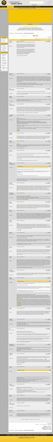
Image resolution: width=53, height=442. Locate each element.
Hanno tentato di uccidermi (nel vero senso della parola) (34, 28)
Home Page (4, 6)
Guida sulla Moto (24, 6)
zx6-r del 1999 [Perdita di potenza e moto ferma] (4, 63)
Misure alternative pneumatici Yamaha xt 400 (4, 68)
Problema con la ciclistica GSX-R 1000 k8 (4, 55)
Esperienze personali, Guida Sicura (29, 33)
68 (46, 38)
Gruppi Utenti (4, 41)
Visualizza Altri (5, 70)
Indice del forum (11, 33)
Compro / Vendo (37, 6)
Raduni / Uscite (30, 6)
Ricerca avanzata (34, 4)
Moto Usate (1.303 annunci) (4, 46)
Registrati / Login (17, 6)
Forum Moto (10, 6)
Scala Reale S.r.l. (22, 437)
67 (44, 38)
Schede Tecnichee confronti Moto (4, 48)
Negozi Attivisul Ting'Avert (4, 50)
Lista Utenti (3, 40)
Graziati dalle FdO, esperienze (22, 28)
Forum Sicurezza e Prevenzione (18, 33)
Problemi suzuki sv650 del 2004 (4, 60)
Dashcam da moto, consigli (4, 66)
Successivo (49, 38)
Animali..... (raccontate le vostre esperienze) (38, 29)
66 (43, 424)
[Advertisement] (30, 16)
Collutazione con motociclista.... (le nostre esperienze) (24, 29)
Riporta (47, 41)
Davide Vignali (27, 437)
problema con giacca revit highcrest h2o (4, 58)
